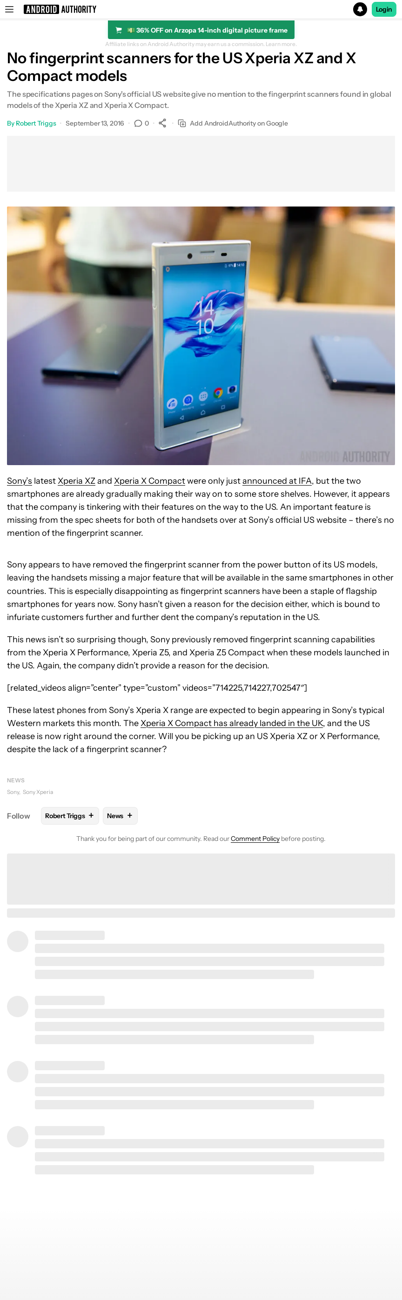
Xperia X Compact (149, 481)
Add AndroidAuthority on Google (233, 123)
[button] (201, 9)
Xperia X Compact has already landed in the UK (232, 723)
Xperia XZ (76, 481)
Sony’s (19, 481)
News (16, 780)
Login (384, 9)
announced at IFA (277, 481)
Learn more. (281, 44)
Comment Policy (255, 838)
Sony (13, 791)
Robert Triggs (36, 123)
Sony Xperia (38, 791)
